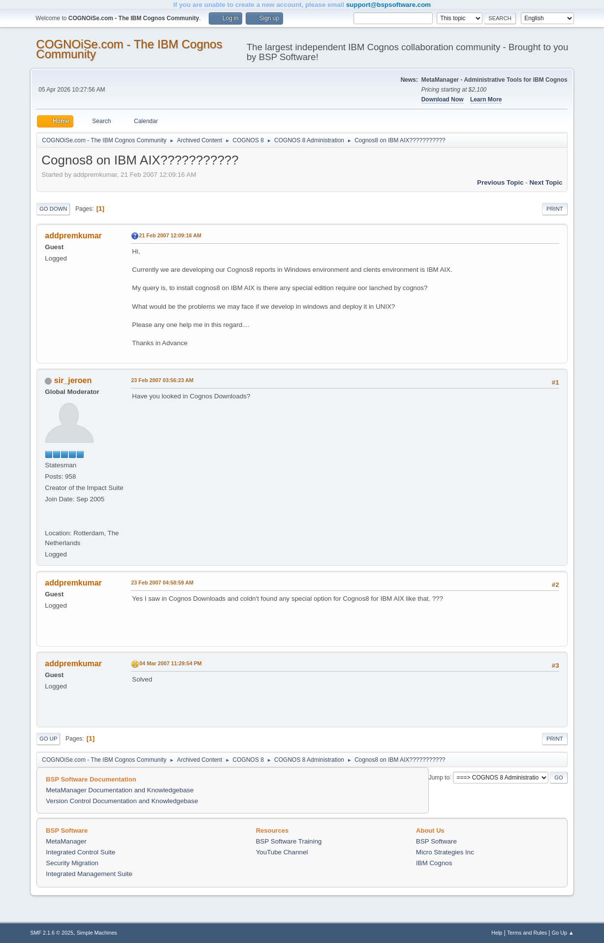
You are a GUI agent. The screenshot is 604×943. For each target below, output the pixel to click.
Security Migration (72, 863)
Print (554, 209)
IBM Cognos (434, 863)
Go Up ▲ (563, 933)
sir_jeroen (73, 380)
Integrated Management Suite (89, 874)
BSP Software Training (289, 841)
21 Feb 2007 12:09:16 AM (170, 235)
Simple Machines (97, 933)
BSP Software (436, 841)
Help (496, 933)
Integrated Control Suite (80, 852)
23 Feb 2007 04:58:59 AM (162, 582)
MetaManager (66, 841)
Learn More (486, 99)
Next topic (545, 182)
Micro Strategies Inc (445, 852)
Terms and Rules (527, 933)
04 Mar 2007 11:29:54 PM (170, 663)
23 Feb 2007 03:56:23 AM (162, 380)
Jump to (439, 777)
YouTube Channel (282, 852)
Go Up (48, 739)
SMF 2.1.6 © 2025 (51, 933)
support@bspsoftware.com (388, 4)
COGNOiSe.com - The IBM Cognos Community (129, 49)
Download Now (442, 99)
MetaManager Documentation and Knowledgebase (119, 790)
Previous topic (500, 182)
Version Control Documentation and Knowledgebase (122, 801)
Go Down (53, 209)
